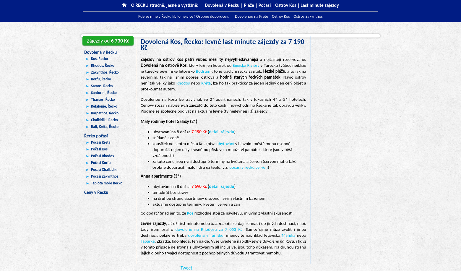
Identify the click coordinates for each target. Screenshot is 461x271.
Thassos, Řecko (103, 99)
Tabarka (148, 241)
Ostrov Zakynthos (308, 16)
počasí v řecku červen (248, 167)
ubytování (225, 143)
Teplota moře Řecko (106, 183)
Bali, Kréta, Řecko (105, 126)
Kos (190, 213)
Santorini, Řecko (104, 92)
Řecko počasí (96, 136)
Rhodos (183, 83)
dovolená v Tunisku (205, 235)
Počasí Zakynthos (104, 176)
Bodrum (203, 71)
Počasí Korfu (101, 162)
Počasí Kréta (101, 142)
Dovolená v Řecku (100, 52)
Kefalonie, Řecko (104, 106)
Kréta (206, 83)
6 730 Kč (108, 41)
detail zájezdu (221, 131)
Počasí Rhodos (102, 156)
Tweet (186, 268)
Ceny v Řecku (96, 192)
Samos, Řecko (102, 86)
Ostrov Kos (285, 5)
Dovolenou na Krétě (251, 16)
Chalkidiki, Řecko (104, 120)
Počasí (265, 5)
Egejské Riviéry (246, 65)
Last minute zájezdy (320, 5)
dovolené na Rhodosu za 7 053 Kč (209, 229)
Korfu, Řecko (101, 79)
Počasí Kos (99, 149)
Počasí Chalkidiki (104, 169)
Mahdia (288, 235)
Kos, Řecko (99, 58)
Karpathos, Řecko (105, 113)
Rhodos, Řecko (102, 65)
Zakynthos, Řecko (105, 72)
